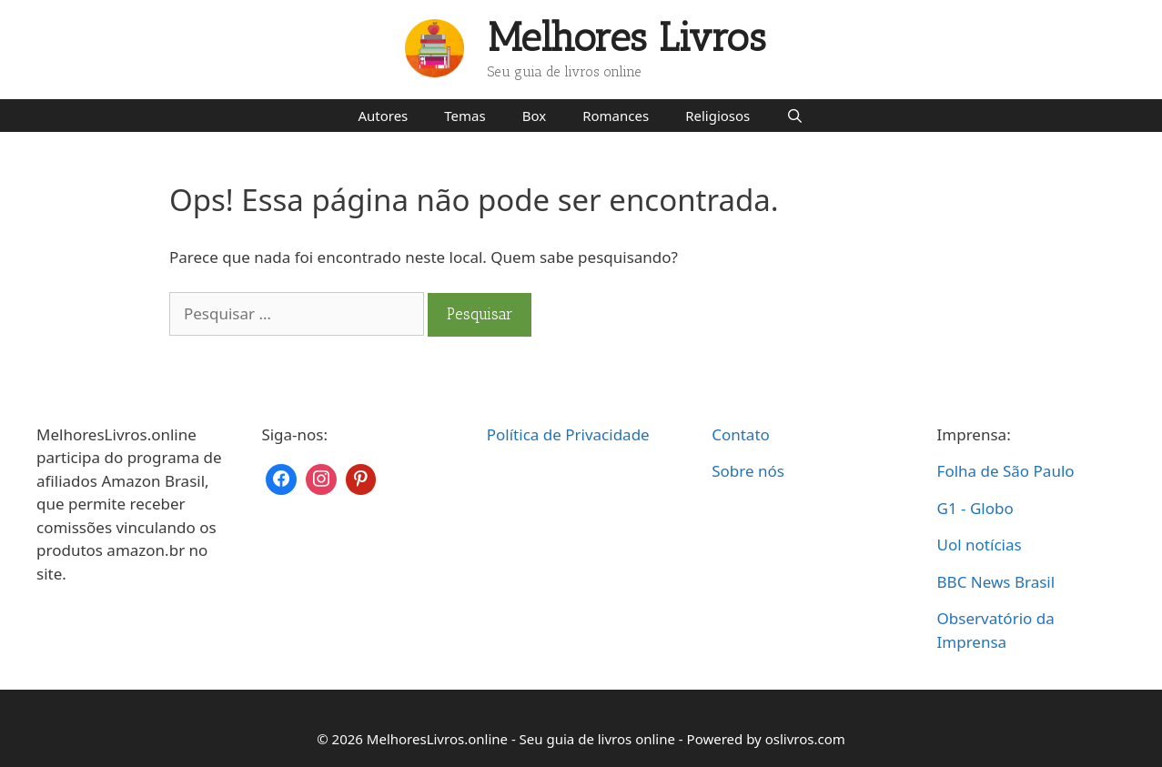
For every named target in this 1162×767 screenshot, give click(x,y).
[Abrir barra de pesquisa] (795, 115)
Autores (383, 115)
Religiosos (717, 115)
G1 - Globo (975, 508)
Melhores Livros (627, 38)
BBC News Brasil (996, 581)
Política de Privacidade (568, 434)
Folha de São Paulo (1006, 470)
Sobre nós (748, 470)
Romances (615, 115)
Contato (741, 434)
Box (534, 115)
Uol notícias (979, 544)
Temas (464, 115)
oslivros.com (805, 739)
